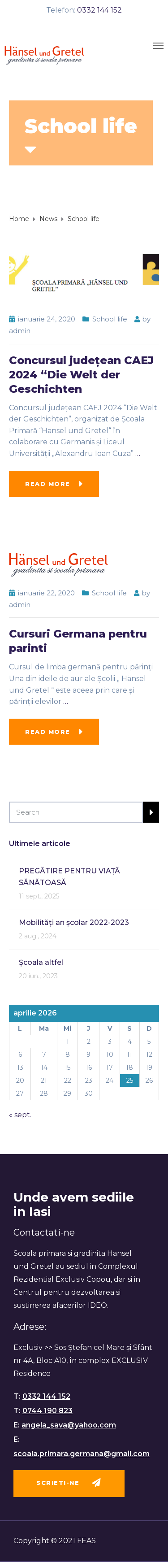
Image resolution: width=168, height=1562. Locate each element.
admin (19, 330)
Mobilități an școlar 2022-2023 (74, 922)
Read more (47, 483)
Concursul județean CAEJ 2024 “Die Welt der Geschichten (81, 374)
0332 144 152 (99, 10)
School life (109, 319)
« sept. (20, 1115)
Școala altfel (41, 962)
